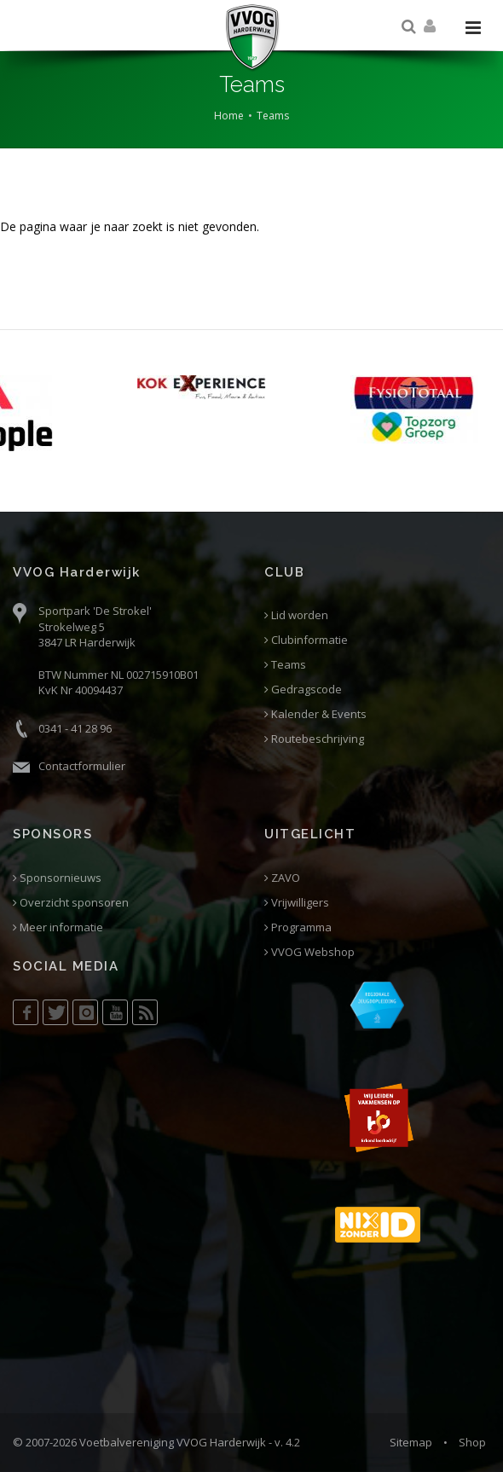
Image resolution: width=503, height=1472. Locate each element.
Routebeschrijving (314, 739)
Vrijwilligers (296, 902)
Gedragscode (303, 689)
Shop (472, 1442)
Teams (273, 115)
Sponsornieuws (57, 878)
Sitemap (411, 1442)
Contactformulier (81, 766)
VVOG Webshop (309, 952)
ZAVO (282, 878)
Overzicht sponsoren (71, 902)
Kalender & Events (315, 714)
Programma (298, 927)
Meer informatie (58, 927)
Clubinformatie (306, 640)
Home (229, 115)
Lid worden (296, 615)
